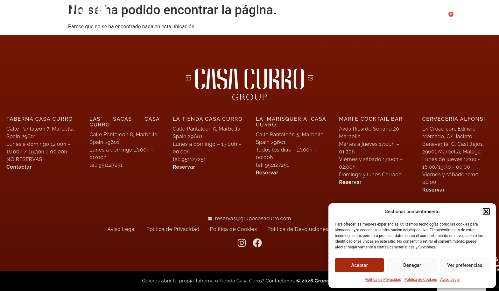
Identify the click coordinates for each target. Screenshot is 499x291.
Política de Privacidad (383, 279)
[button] (486, 211)
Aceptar (359, 265)
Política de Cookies (420, 279)
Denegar (412, 265)
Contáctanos (281, 281)
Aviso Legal (450, 279)
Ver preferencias (464, 265)
